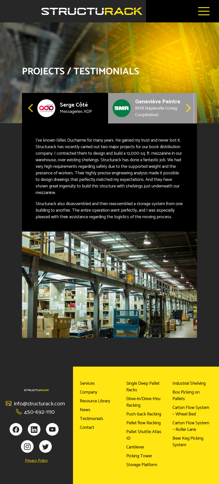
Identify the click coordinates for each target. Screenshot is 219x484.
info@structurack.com (35, 403)
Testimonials (91, 419)
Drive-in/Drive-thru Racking (143, 402)
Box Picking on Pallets (186, 396)
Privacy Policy (36, 461)
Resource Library (95, 401)
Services (87, 383)
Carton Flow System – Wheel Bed (191, 411)
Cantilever (135, 447)
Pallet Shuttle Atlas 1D (143, 435)
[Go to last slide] (31, 108)
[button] (65, 108)
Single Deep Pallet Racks (143, 387)
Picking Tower (139, 456)
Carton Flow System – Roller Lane (191, 426)
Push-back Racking (143, 414)
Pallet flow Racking (143, 423)
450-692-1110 (35, 412)
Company (88, 392)
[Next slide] (187, 108)
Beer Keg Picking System (188, 442)
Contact (87, 427)
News (85, 410)
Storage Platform (141, 465)
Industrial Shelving (189, 383)
